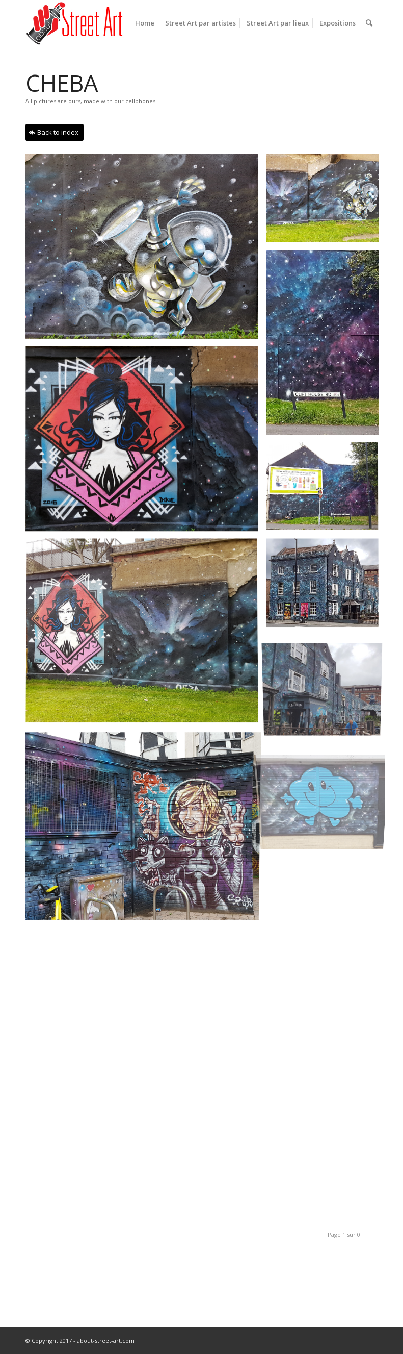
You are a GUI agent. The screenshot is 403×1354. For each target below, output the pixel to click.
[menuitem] (144, 23)
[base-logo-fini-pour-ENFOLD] (75, 23)
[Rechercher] (369, 23)
